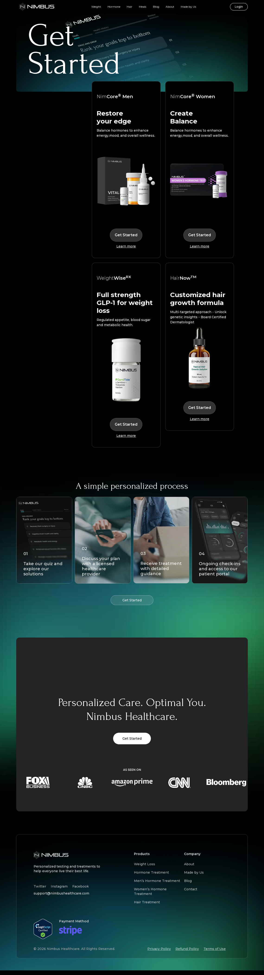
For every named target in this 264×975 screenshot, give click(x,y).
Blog (156, 6)
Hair (129, 6)
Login (239, 6)
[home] (36, 6)
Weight (96, 6)
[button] (96, 6)
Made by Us (188, 6)
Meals (142, 6)
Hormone (114, 6)
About (170, 6)
